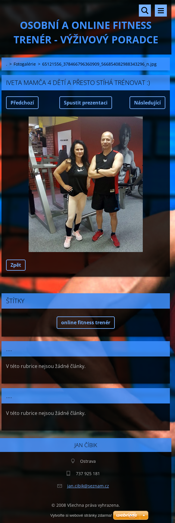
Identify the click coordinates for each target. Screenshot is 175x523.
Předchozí (22, 102)
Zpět (16, 265)
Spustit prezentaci (86, 102)
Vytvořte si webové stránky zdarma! (81, 515)
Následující (147, 102)
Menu (161, 11)
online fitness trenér (85, 322)
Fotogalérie (25, 64)
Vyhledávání (145, 11)
